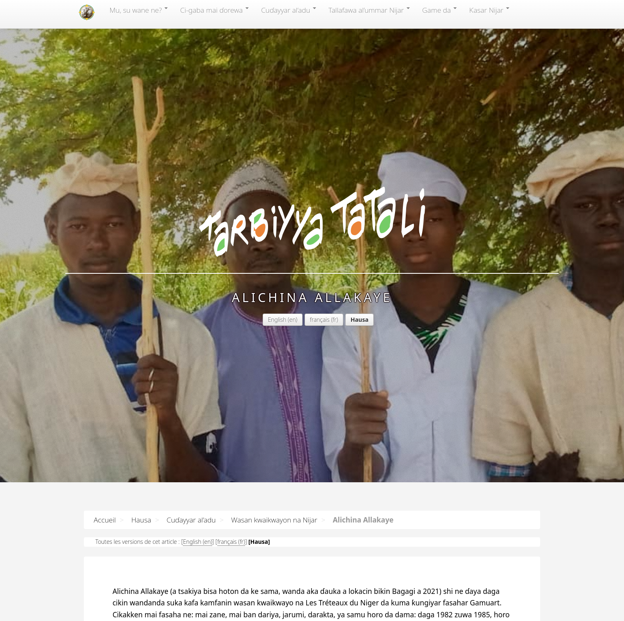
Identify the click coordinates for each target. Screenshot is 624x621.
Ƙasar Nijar (489, 10)
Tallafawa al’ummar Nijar (369, 10)
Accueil (105, 520)
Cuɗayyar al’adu (288, 10)
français (254, 206)
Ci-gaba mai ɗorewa (214, 10)
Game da (439, 10)
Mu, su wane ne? (138, 10)
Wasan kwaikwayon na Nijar (274, 520)
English (212, 206)
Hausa (141, 520)
